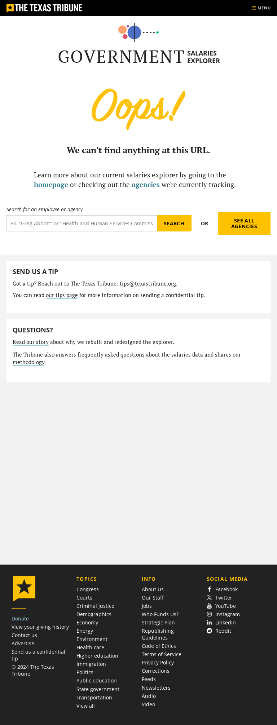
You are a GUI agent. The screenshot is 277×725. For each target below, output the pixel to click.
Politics (84, 672)
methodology (28, 362)
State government (97, 689)
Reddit (219, 630)
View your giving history (40, 626)
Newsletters (156, 687)
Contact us (24, 635)
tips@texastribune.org (148, 283)
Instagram (223, 614)
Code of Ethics (159, 645)
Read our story (31, 342)
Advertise (23, 643)
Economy (87, 622)
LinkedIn (221, 622)
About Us (153, 589)
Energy (84, 630)
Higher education (97, 655)
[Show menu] (261, 8)
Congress (87, 589)
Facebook (222, 589)
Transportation (94, 697)
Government (121, 56)
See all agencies (244, 223)
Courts (84, 597)
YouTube (221, 605)
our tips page (62, 295)
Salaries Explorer (203, 57)
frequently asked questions (111, 354)
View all (85, 705)
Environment (91, 639)
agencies (146, 184)
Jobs (147, 605)
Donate (20, 618)
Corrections (156, 670)
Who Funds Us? (160, 614)
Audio (149, 696)
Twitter (219, 597)
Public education (96, 680)
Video (148, 704)
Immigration (91, 663)
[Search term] (81, 223)
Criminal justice (95, 605)
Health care (90, 647)
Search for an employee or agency (44, 209)
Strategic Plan (158, 622)
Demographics (93, 614)
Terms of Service (161, 654)
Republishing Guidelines (158, 634)
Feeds (149, 679)
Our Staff (153, 597)
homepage (51, 184)
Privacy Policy (158, 662)
